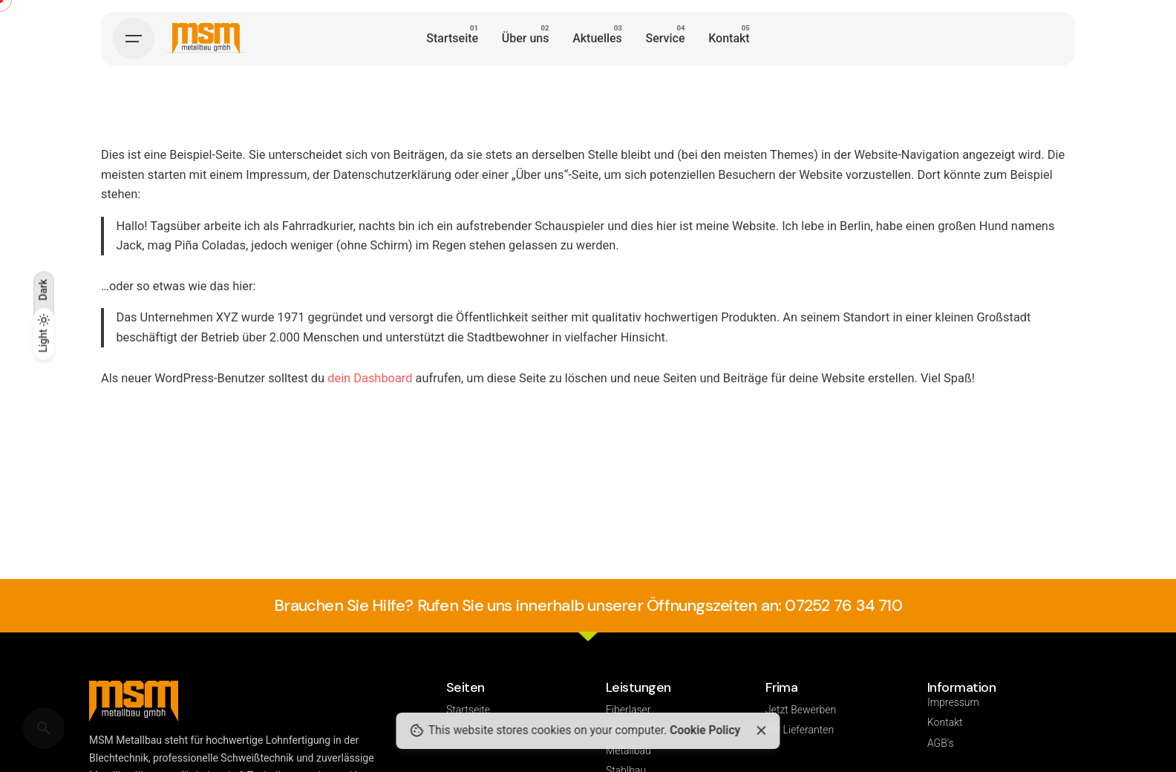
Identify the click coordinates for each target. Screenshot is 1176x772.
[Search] (44, 728)
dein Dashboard (369, 378)
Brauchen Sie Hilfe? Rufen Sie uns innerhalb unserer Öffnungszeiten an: (529, 605)
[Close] (761, 730)
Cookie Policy (705, 730)
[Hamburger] (133, 38)
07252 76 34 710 (843, 605)
